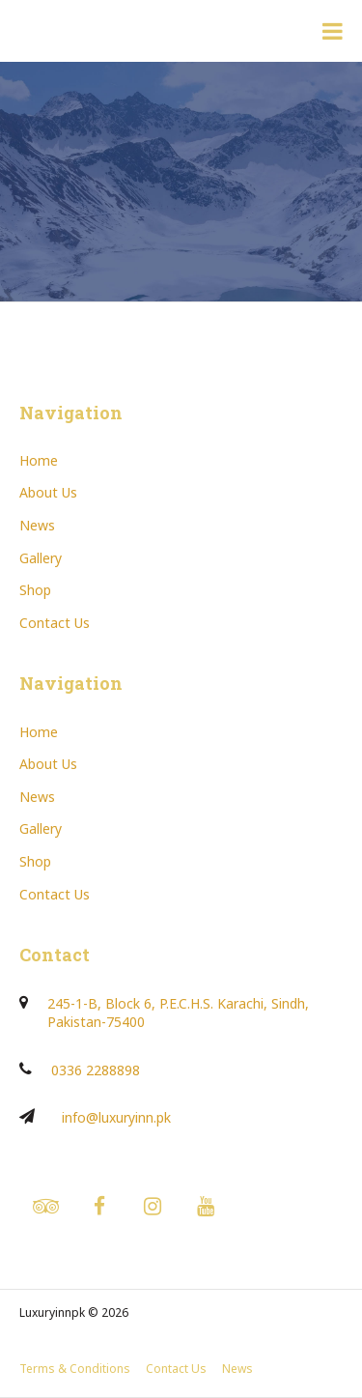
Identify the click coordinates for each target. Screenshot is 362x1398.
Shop (35, 590)
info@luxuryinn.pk (116, 1117)
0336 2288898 (95, 1070)
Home (38, 460)
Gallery (40, 558)
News (37, 525)
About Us (48, 492)
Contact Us (54, 622)
